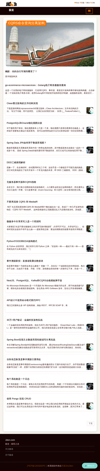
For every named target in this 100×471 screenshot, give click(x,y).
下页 (91, 423)
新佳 (87, 2)
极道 (11, 10)
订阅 (92, 2)
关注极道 (9, 449)
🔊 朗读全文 (90, 466)
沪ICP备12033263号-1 (37, 466)
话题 (82, 2)
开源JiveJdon (67, 466)
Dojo (76, 2)
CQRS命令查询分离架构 (26, 23)
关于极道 (9, 455)
